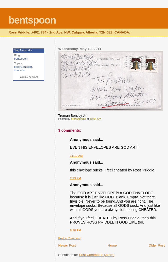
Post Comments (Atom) (96, 255)
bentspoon (32, 20)
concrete (19, 70)
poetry (18, 66)
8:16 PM (75, 230)
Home (112, 245)
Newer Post (67, 245)
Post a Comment (69, 238)
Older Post (157, 245)
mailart (28, 66)
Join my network (28, 77)
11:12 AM (76, 155)
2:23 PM (75, 178)
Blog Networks (23, 50)
